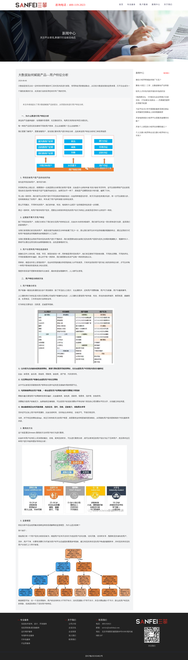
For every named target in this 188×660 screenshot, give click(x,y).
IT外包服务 (25, 639)
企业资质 (72, 632)
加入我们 (72, 636)
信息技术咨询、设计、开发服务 (34, 624)
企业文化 (72, 628)
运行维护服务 (26, 632)
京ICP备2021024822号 (94, 656)
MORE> (166, 73)
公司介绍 (72, 624)
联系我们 (72, 639)
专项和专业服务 (27, 636)
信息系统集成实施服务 (30, 628)
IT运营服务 (25, 643)
